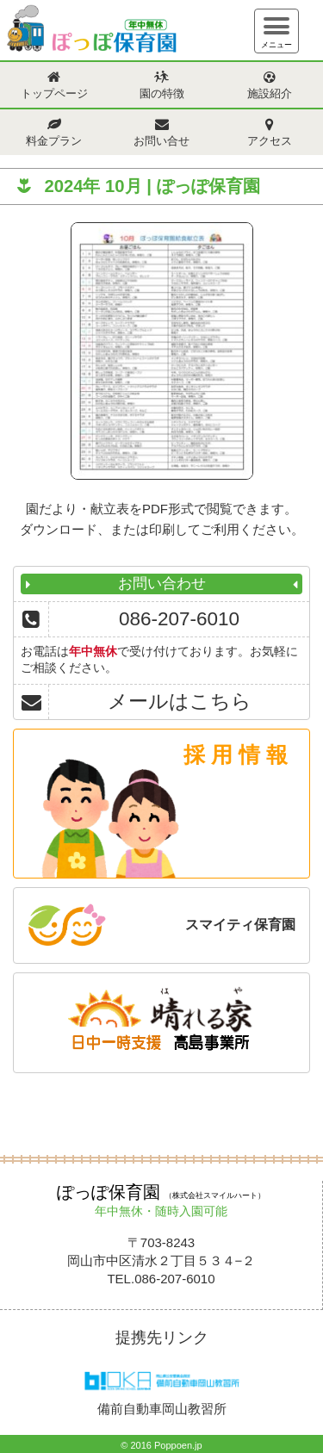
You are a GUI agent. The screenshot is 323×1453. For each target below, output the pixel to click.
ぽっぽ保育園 (90, 32)
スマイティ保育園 (240, 924)
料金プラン (54, 141)
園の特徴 (162, 94)
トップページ (54, 94)
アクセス (269, 141)
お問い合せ (161, 141)
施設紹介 (269, 94)
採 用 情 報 (235, 754)
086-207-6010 (179, 619)
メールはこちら (180, 701)
